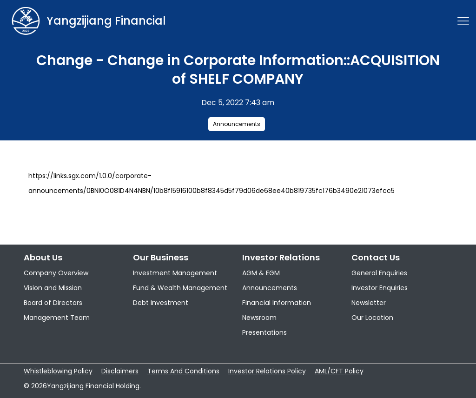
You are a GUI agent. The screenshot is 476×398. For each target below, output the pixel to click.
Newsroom (259, 317)
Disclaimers (120, 371)
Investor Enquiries (379, 287)
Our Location (372, 317)
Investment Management (175, 273)
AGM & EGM (261, 273)
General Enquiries (379, 273)
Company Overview (56, 273)
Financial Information (276, 302)
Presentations (264, 332)
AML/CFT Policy (339, 371)
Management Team (57, 317)
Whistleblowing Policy (58, 371)
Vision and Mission (53, 287)
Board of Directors (53, 302)
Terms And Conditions (183, 371)
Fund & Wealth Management (180, 287)
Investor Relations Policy (267, 371)
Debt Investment (160, 302)
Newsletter (368, 302)
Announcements (236, 124)
